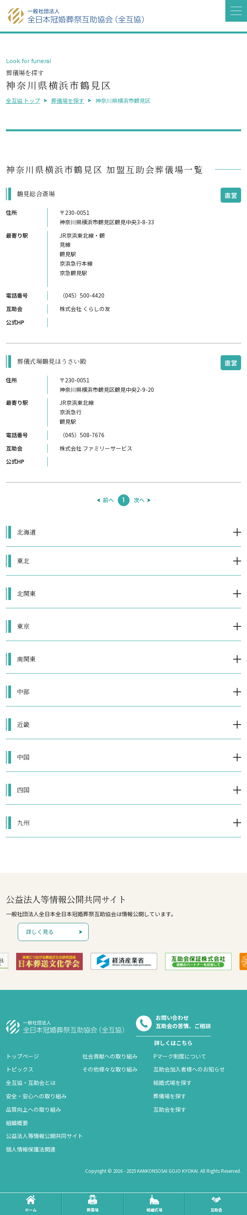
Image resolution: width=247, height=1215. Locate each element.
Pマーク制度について (179, 1056)
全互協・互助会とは (31, 1082)
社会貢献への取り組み (109, 1056)
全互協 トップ (23, 100)
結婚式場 (154, 1204)
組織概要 (17, 1123)
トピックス (19, 1069)
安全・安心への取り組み (36, 1096)
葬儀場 (92, 1204)
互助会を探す (169, 1109)
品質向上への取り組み (33, 1109)
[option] (49, 961)
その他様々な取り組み (109, 1069)
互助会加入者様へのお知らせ (189, 1069)
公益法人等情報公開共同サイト (44, 1136)
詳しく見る (40, 931)
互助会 (216, 1204)
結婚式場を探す (172, 1082)
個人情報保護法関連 (31, 1149)
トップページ (22, 1056)
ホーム (31, 1204)
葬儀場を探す (67, 100)
